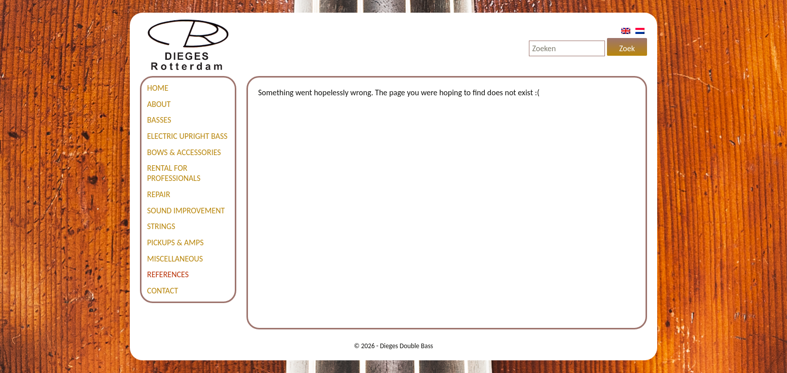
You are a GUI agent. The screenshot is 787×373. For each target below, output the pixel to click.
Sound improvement (186, 210)
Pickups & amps (175, 242)
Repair (158, 194)
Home (157, 88)
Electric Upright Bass (187, 136)
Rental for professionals (173, 173)
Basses (159, 120)
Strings (161, 226)
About (159, 104)
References (168, 274)
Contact (162, 290)
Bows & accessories (184, 152)
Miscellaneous (175, 259)
